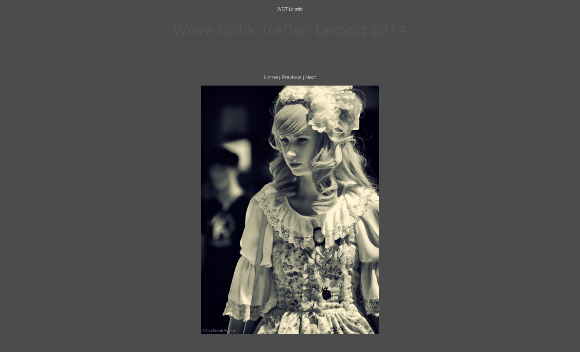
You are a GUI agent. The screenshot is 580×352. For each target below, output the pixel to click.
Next (310, 77)
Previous (291, 77)
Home (271, 77)
